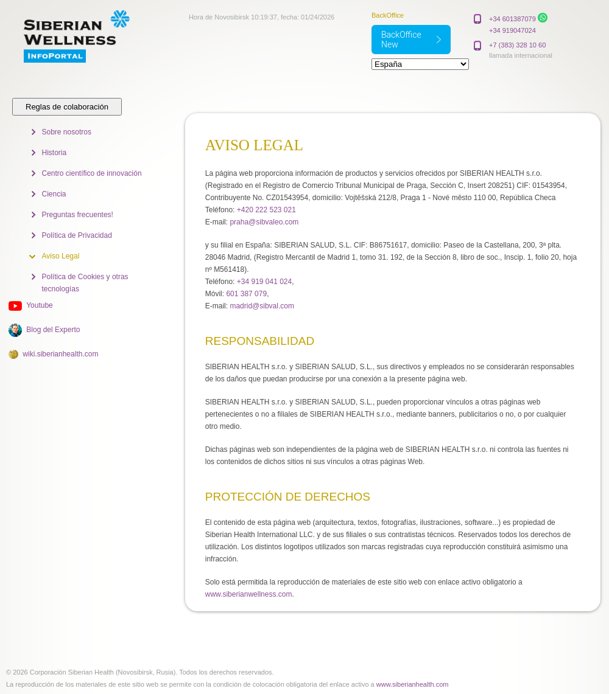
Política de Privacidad (77, 235)
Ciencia (54, 194)
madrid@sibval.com (262, 306)
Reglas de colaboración (67, 106)
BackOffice (387, 15)
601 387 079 (246, 294)
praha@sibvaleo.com (264, 222)
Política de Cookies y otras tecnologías (85, 282)
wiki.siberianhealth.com (60, 354)
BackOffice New (401, 39)
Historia (54, 152)
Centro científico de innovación (92, 173)
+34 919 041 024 (264, 281)
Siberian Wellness (90, 36)
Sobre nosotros (66, 132)
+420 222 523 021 (266, 210)
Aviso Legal (61, 256)
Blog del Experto (53, 329)
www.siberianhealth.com (412, 684)
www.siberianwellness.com (248, 594)
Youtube (39, 305)
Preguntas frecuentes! (77, 214)
